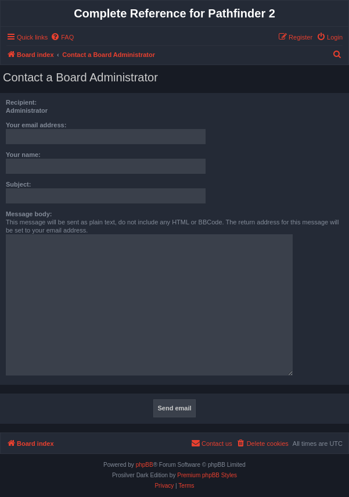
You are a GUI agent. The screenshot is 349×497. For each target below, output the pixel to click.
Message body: (29, 213)
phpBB (144, 465)
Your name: (23, 154)
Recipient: (21, 102)
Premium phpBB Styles (207, 475)
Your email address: (36, 124)
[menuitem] (62, 37)
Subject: (18, 184)
